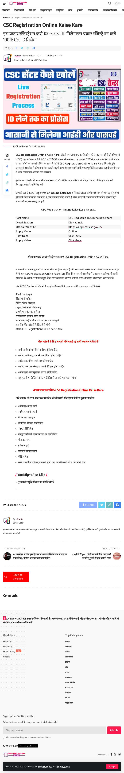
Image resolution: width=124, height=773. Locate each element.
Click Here (75, 240)
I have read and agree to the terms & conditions (28, 737)
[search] (109, 3)
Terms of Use (63, 766)
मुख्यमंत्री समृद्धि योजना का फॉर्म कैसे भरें (36, 482)
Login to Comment (13, 576)
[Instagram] (115, 754)
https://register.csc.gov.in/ (85, 227)
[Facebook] (111, 754)
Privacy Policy (45, 766)
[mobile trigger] (6, 3)
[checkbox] (4, 737)
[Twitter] (119, 754)
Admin (17, 55)
